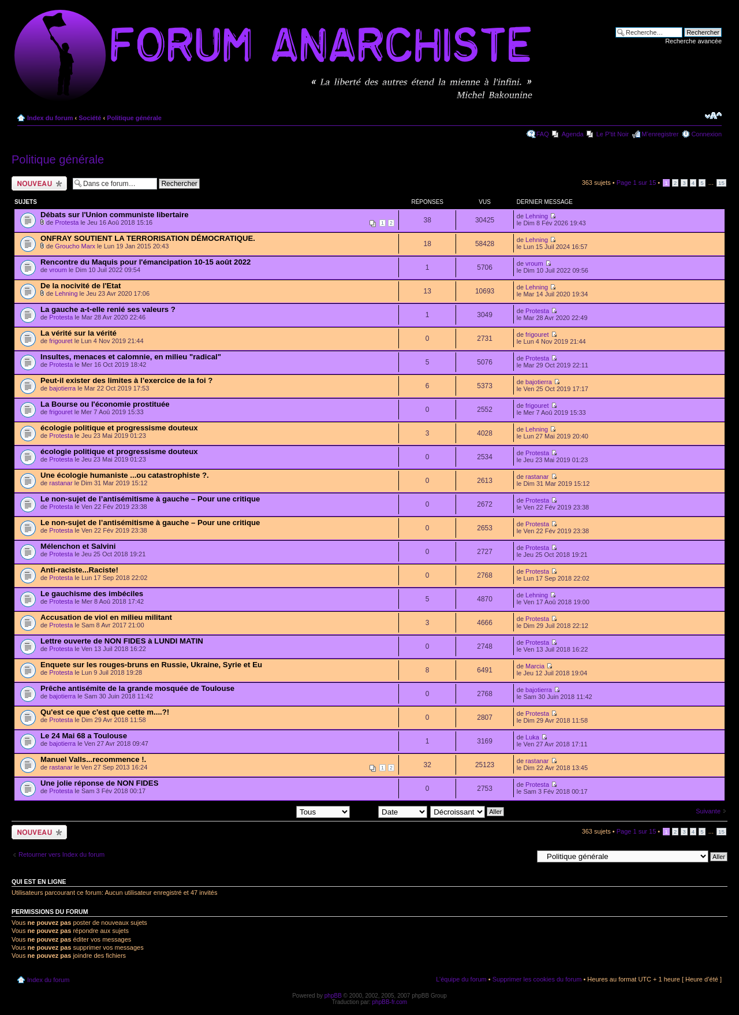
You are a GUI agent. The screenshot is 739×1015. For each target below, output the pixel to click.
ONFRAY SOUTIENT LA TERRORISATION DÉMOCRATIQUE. (147, 238)
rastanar (60, 482)
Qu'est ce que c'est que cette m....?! (104, 712)
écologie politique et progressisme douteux (119, 427)
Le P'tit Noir (612, 134)
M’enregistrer (659, 134)
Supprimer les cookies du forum (537, 979)
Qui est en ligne (39, 881)
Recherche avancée (693, 41)
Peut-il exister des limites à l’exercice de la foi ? (126, 380)
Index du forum (50, 117)
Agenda (573, 134)
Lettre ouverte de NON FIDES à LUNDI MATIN (121, 641)
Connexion (706, 134)
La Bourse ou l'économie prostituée (105, 404)
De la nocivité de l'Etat (80, 285)
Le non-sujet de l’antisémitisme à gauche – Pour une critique (150, 499)
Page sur (636, 182)
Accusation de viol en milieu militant (106, 617)
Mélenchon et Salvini (77, 546)
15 (721, 183)
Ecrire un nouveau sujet (39, 183)
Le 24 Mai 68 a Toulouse (83, 735)
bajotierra (62, 388)
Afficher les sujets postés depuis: (276, 811)
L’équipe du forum (461, 979)
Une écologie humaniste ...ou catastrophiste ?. (124, 475)
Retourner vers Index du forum (61, 854)
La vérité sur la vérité (78, 333)
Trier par (390, 811)
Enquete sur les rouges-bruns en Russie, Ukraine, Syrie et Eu (151, 664)
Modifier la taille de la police (713, 115)
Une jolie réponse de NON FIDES (99, 783)
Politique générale (134, 117)
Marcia (534, 666)
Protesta (67, 222)
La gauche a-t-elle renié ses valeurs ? (108, 309)
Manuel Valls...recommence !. (93, 759)
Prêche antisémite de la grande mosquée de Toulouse (137, 688)
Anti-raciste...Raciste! (79, 570)
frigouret (60, 340)
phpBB (333, 995)
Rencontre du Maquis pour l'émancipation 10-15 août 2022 (145, 262)
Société (90, 117)
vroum (58, 269)
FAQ (542, 134)
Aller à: (522, 856)
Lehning (536, 216)
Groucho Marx (75, 246)
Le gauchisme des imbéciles (91, 593)
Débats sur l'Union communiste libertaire (114, 214)
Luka (532, 737)
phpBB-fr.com (390, 1002)
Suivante (708, 811)
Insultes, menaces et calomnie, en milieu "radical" (130, 356)
